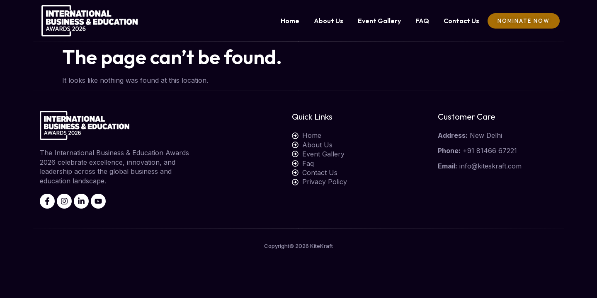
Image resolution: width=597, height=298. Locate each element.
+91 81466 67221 (490, 151)
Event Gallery (379, 21)
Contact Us (461, 21)
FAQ (422, 21)
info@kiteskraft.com (490, 166)
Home (290, 21)
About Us (328, 21)
